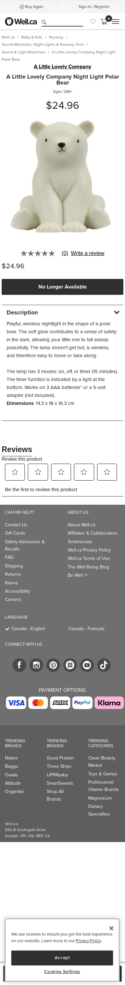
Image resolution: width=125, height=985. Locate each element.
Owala (11, 774)
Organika (14, 791)
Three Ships (59, 766)
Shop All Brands (55, 795)
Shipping (14, 565)
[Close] (111, 928)
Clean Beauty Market (101, 762)
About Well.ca (81, 524)
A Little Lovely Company (62, 66)
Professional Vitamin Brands (103, 786)
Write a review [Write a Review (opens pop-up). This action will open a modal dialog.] (87, 253)
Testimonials (80, 541)
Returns (13, 574)
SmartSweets (60, 783)
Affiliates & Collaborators (93, 533)
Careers (13, 599)
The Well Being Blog (88, 566)
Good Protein (60, 758)
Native (11, 758)
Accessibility (17, 591)
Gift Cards (15, 533)
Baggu (11, 766)
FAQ (9, 557)
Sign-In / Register (94, 7)
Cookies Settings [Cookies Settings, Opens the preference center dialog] (62, 972)
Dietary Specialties (99, 810)
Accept (62, 957)
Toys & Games (102, 773)
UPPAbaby (57, 774)
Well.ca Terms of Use (89, 558)
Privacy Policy (88, 941)
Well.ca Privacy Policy (89, 550)
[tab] (62, 312)
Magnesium (100, 798)
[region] (62, 950)
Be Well (78, 575)
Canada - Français (86, 628)
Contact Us (16, 524)
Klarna (11, 582)
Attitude (13, 783)
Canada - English (28, 628)
